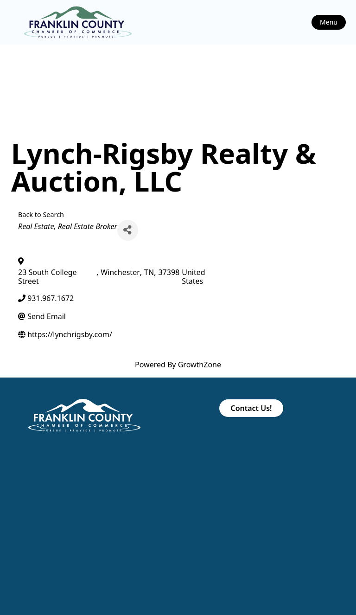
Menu (328, 22)
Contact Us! (251, 408)
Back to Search (41, 214)
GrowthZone (199, 364)
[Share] (127, 230)
